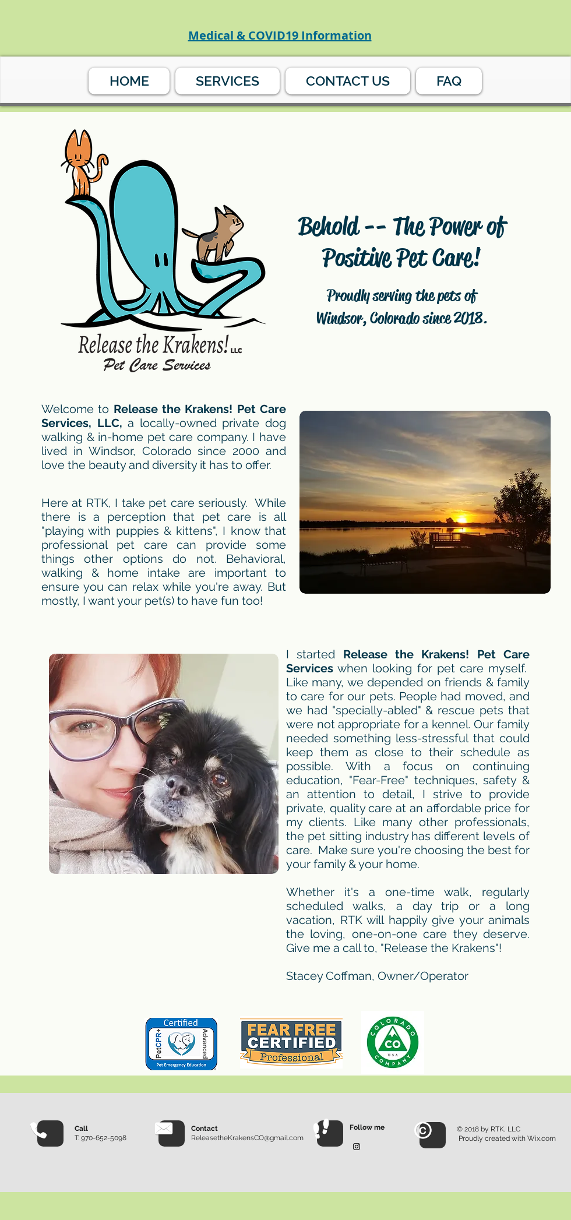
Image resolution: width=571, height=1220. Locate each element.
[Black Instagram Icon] (356, 1146)
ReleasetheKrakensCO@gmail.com (247, 1138)
